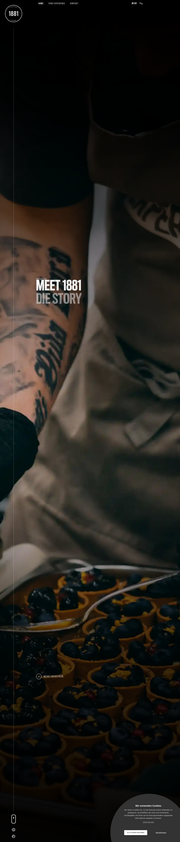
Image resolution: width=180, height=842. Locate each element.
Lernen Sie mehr (148, 822)
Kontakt (74, 3)
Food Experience (56, 3)
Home (41, 3)
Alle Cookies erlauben (135, 832)
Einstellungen (161, 832)
